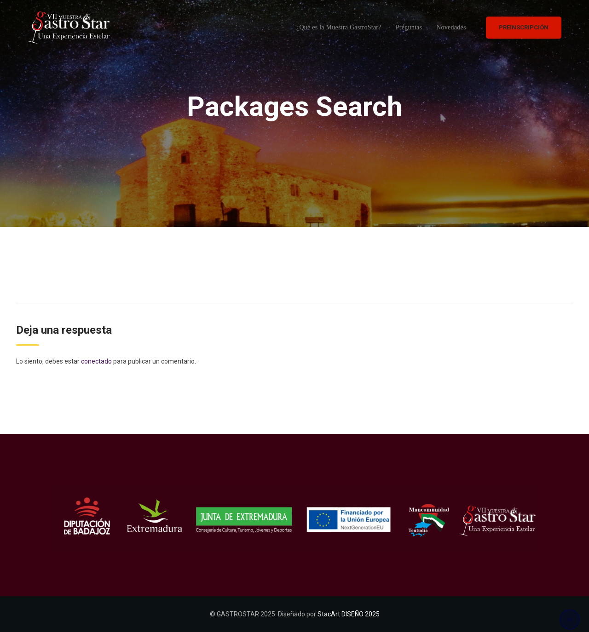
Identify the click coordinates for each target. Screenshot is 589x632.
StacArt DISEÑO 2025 (349, 614)
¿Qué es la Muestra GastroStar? (338, 27)
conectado (96, 361)
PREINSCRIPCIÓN (524, 27)
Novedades (451, 27)
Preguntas (409, 27)
